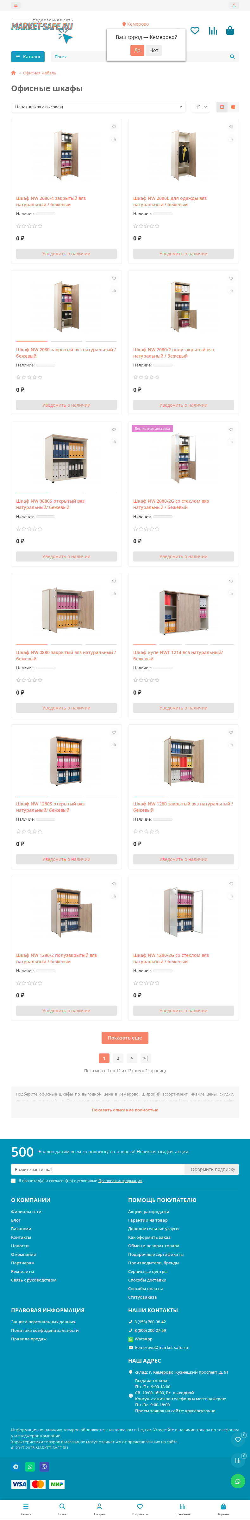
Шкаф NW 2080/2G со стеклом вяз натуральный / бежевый (171, 505)
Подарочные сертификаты (156, 1254)
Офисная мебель (39, 73)
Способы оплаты (145, 1288)
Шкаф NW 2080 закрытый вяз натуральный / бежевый (66, 353)
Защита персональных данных (43, 1322)
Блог (16, 1220)
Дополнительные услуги (153, 1228)
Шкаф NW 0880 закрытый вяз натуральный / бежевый (66, 656)
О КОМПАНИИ (31, 1200)
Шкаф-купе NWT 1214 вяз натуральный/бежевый (178, 656)
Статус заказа (142, 1297)
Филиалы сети (26, 1212)
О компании (23, 1254)
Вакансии (21, 1228)
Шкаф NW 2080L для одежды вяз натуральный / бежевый (170, 202)
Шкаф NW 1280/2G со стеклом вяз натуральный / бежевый (171, 959)
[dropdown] (16, 5)
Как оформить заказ (149, 1237)
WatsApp (144, 1339)
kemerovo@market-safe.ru (161, 1347)
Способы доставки (147, 1280)
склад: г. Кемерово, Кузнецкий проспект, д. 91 (181, 1372)
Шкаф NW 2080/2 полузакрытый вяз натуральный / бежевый (173, 353)
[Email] (97, 1169)
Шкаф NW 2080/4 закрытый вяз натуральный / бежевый (51, 202)
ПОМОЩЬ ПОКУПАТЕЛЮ (162, 1200)
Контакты (21, 1237)
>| (145, 1059)
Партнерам (22, 1263)
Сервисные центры (148, 1271)
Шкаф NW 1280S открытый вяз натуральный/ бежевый (50, 807)
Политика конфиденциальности (45, 1330)
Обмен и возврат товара (153, 1246)
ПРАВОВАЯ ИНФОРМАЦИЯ (47, 1310)
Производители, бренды (153, 1263)
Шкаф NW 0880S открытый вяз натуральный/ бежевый (50, 505)
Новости (20, 1246)
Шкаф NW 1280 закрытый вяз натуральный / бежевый (183, 807)
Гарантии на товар (148, 1220)
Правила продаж (29, 1339)
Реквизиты (22, 1271)
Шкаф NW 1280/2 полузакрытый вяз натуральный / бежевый (56, 959)
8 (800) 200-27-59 (150, 1330)
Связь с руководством (33, 1280)
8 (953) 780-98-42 (150, 1322)
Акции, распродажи (148, 1212)
